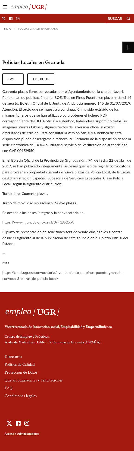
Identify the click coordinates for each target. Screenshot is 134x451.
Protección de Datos (21, 372)
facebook (41, 79)
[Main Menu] (5, 7)
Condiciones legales (21, 396)
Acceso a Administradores (22, 434)
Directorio (13, 356)
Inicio (7, 28)
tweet (13, 79)
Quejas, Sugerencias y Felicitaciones (34, 380)
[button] (3, 18)
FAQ (8, 388)
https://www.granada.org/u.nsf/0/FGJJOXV (37, 222)
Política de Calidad (20, 364)
